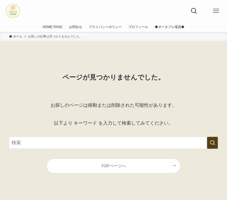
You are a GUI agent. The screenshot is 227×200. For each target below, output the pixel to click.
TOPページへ (113, 165)
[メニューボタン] (216, 11)
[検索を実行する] (212, 143)
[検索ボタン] (194, 11)
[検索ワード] (113, 143)
